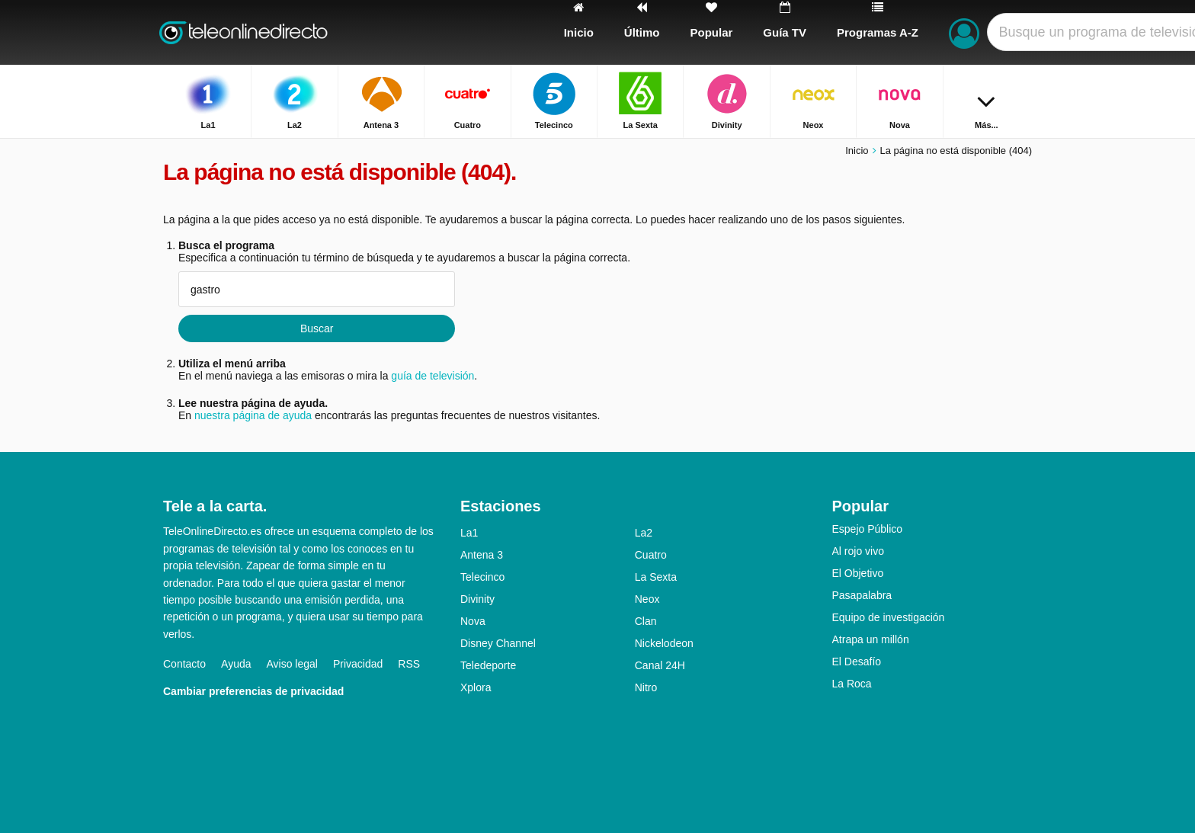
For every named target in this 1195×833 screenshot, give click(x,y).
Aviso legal (292, 664)
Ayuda (236, 664)
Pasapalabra (862, 595)
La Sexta (656, 577)
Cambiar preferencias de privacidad (253, 691)
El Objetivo (858, 573)
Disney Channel (498, 643)
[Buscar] (1015, 32)
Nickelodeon (664, 643)
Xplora (475, 687)
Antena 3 (481, 555)
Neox (647, 599)
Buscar (317, 328)
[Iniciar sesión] (964, 32)
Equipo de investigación (888, 617)
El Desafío (857, 661)
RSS (409, 664)
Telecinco (482, 577)
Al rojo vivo (858, 551)
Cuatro (651, 555)
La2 (643, 533)
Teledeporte (488, 665)
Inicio (856, 150)
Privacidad (358, 664)
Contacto (184, 664)
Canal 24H (660, 665)
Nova (472, 621)
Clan (646, 621)
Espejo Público (867, 529)
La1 (469, 533)
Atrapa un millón (870, 639)
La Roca (852, 684)
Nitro (646, 687)
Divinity (477, 599)
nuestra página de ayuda (253, 415)
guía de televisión (432, 376)
